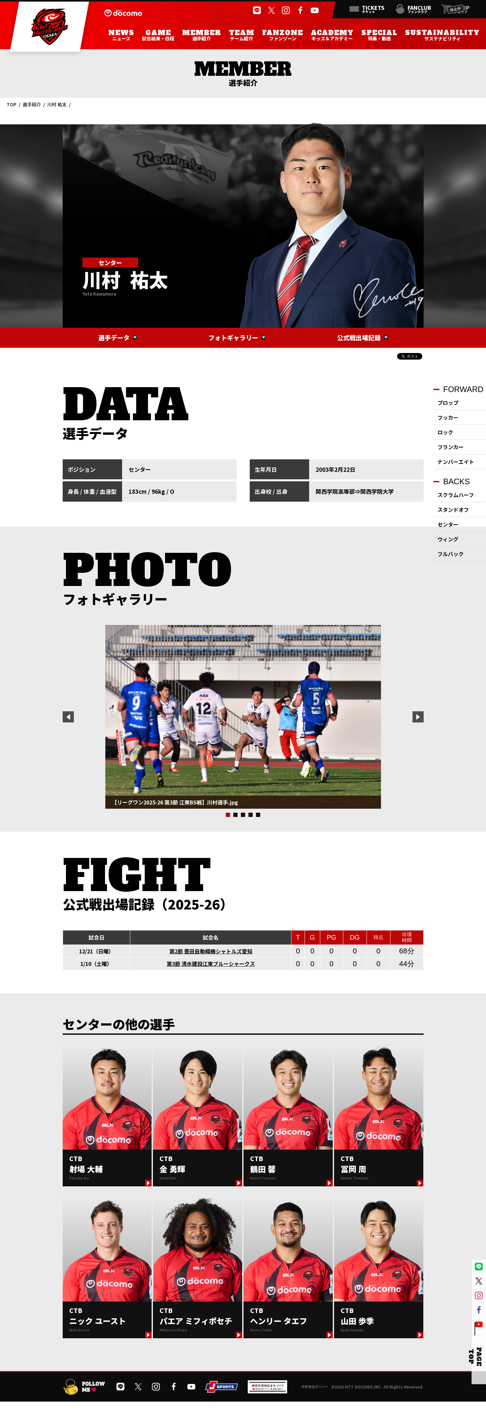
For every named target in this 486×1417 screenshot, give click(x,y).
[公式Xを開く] (271, 10)
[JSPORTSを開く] (221, 1390)
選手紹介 (32, 104)
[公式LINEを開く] (257, 10)
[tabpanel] (243, 717)
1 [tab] (228, 815)
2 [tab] (235, 815)
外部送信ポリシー (315, 1386)
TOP (11, 104)
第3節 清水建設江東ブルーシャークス (211, 964)
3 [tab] (243, 815)
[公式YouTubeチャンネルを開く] (315, 10)
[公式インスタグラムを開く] (286, 10)
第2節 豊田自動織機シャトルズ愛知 (210, 951)
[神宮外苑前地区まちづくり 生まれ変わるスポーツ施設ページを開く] (267, 1391)
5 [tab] (258, 815)
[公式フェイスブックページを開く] (300, 10)
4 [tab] (250, 815)
